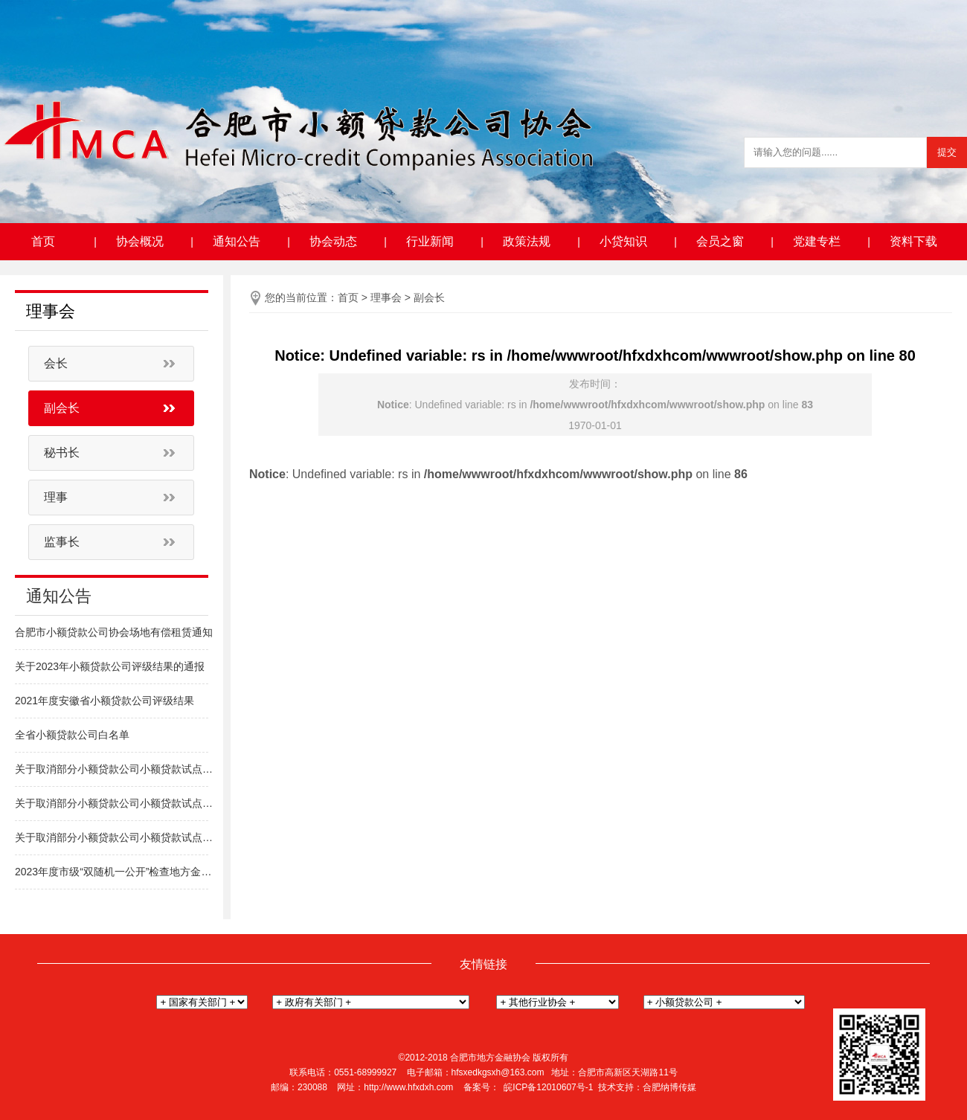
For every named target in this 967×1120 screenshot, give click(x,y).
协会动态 (333, 241)
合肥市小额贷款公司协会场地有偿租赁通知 (114, 632)
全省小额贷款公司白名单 (72, 735)
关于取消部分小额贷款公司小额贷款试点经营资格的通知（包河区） (115, 803)
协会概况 (140, 241)
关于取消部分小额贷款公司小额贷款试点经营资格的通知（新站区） (115, 837)
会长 (56, 363)
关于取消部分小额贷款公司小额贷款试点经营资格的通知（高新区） (115, 769)
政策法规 (526, 241)
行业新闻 (430, 241)
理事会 (386, 297)
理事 (56, 497)
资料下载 (913, 241)
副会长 (62, 408)
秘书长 (62, 452)
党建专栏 (817, 241)
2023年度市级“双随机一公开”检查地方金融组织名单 (115, 872)
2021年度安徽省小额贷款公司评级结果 (104, 701)
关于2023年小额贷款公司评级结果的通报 (110, 666)
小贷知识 (623, 241)
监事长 (62, 541)
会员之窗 (720, 241)
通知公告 (236, 241)
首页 (43, 241)
